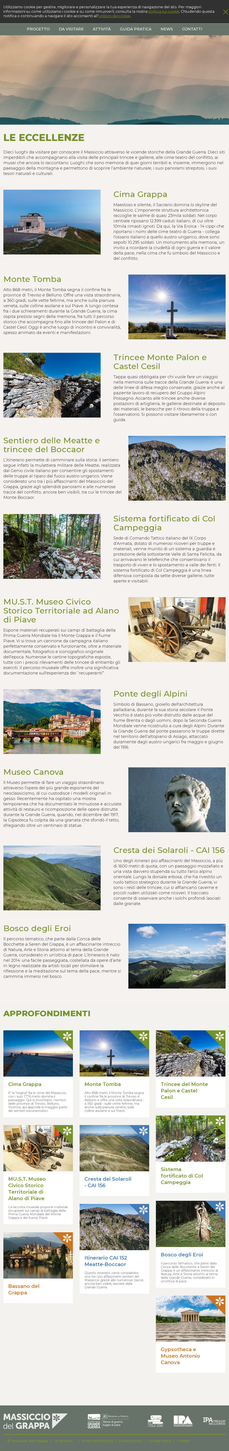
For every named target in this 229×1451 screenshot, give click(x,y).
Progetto (38, 29)
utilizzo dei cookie (114, 16)
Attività (102, 29)
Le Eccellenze (65, 1441)
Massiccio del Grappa (29, 1441)
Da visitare (71, 29)
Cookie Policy (160, 1441)
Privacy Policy (131, 1441)
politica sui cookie (163, 11)
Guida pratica (135, 29)
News (167, 29)
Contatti (192, 29)
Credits (183, 1441)
